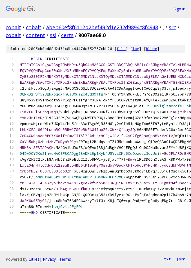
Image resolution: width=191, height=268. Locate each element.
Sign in (179, 9)
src (172, 27)
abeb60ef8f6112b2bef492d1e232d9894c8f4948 (102, 27)
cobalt (13, 27)
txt (167, 259)
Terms (65, 259)
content (35, 35)
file (121, 48)
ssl (53, 35)
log (135, 48)
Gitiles (33, 259)
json (180, 259)
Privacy (49, 259)
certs (67, 35)
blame (151, 48)
